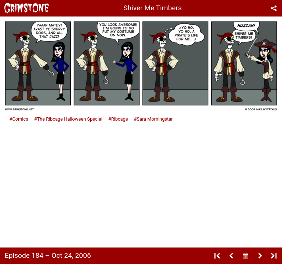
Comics (20, 119)
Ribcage (119, 119)
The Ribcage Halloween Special (69, 119)
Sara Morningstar (155, 119)
